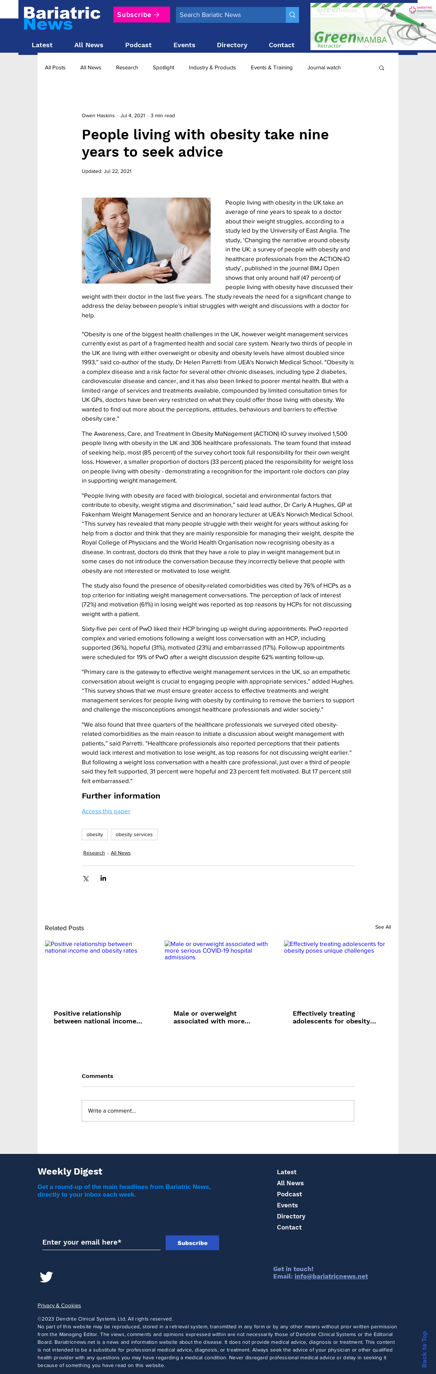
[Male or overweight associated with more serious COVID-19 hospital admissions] (218, 970)
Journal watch (324, 67)
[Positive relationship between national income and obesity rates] (98, 970)
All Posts (55, 67)
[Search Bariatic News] (225, 15)
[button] (381, 67)
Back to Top (424, 1349)
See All (383, 927)
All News (90, 67)
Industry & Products (212, 67)
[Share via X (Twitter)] (85, 877)
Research (127, 67)
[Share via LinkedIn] (103, 877)
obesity (95, 834)
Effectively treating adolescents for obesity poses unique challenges (333, 1017)
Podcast (289, 1194)
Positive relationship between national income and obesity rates (95, 1017)
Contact (289, 1227)
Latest (286, 1172)
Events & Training (272, 67)
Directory (291, 1216)
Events (287, 1205)
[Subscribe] (141, 14)
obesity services (134, 834)
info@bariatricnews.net (331, 1276)
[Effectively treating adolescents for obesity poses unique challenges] (337, 970)
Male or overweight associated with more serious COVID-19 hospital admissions (216, 1017)
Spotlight (163, 67)
